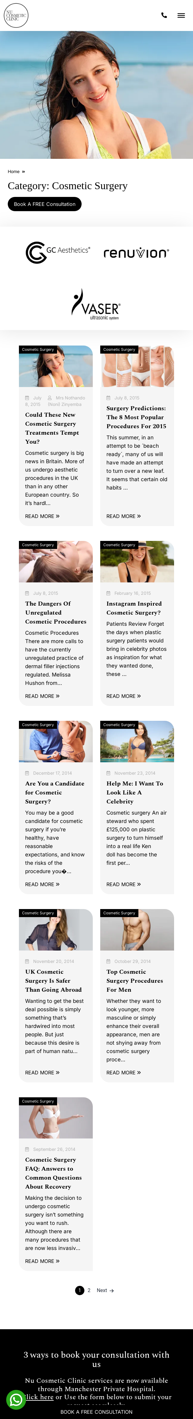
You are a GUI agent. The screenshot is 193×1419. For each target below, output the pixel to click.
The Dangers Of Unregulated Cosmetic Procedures (56, 612)
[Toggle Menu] (181, 15)
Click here (37, 1397)
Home (14, 171)
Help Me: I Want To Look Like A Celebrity (134, 792)
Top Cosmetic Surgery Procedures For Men (134, 981)
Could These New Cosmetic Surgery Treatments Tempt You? (52, 428)
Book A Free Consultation (96, 1412)
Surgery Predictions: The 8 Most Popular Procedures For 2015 (136, 417)
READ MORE (42, 516)
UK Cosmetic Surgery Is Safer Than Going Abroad (53, 981)
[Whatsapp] (16, 1399)
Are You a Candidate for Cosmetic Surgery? (54, 792)
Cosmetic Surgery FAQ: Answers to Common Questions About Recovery (53, 1173)
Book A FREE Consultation (44, 204)
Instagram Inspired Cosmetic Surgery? (134, 608)
